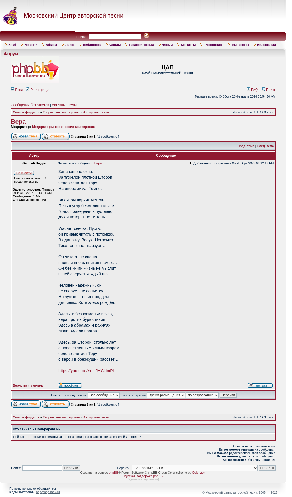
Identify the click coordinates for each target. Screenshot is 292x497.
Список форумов (26, 112)
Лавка (70, 44)
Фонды (115, 44)
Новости (30, 44)
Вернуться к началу (28, 385)
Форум (167, 44)
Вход (17, 90)
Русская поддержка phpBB (143, 476)
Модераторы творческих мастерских (63, 127)
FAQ (252, 90)
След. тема (265, 146)
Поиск (269, 90)
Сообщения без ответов (30, 105)
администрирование (143, 479)
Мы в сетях (240, 44)
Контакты (188, 44)
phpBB (113, 472)
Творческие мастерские (61, 112)
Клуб (12, 44)
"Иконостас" (213, 44)
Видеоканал (266, 44)
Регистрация (38, 90)
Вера (18, 121)
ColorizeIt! (199, 472)
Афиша (51, 44)
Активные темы (64, 105)
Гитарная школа (141, 44)
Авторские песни (96, 112)
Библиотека (92, 44)
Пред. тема (245, 146)
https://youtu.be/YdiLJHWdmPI (86, 370)
